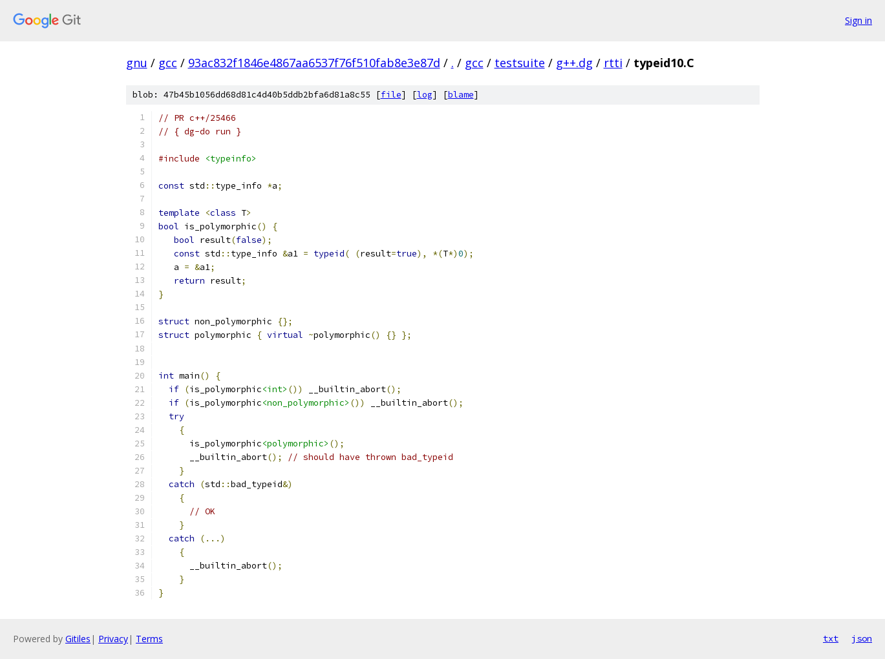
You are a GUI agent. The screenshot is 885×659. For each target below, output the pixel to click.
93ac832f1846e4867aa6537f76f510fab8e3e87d (314, 62)
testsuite (520, 62)
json (861, 638)
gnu (136, 62)
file (391, 94)
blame (461, 94)
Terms (149, 639)
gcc (167, 62)
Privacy (113, 639)
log (424, 94)
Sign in (858, 20)
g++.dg (574, 62)
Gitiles (78, 639)
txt (830, 638)
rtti (613, 62)
